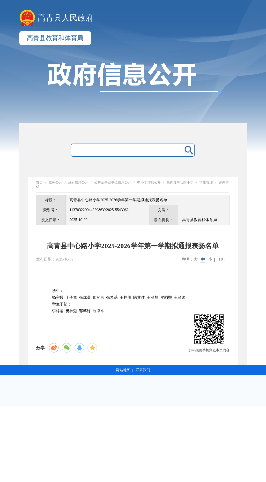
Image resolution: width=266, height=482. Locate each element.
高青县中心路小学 (179, 182)
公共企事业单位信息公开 (112, 182)
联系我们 (143, 370)
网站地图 (123, 370)
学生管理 (206, 182)
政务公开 (55, 182)
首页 (39, 182)
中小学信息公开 (149, 182)
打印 (222, 259)
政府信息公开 (78, 182)
